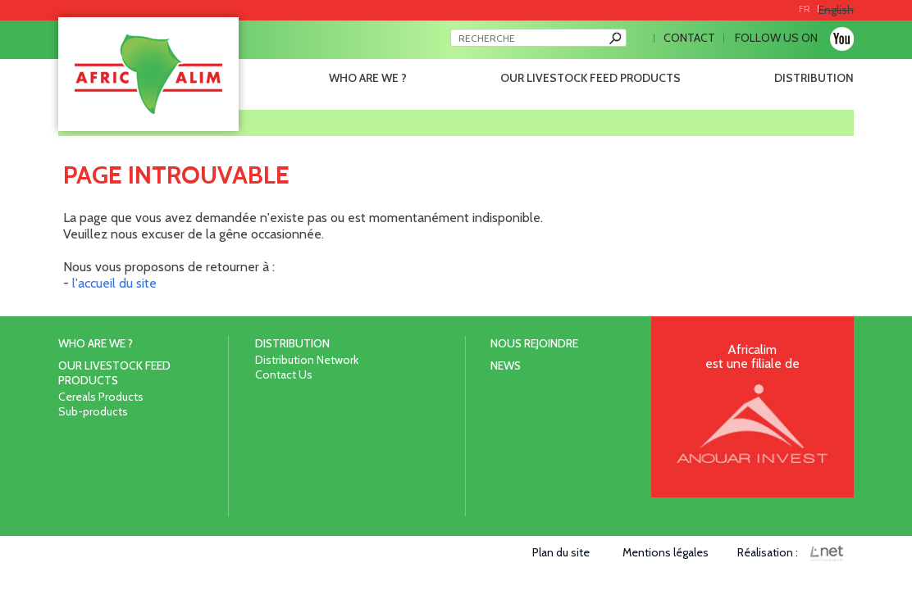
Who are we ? (368, 77)
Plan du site (561, 552)
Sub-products (93, 411)
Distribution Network (306, 359)
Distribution (814, 77)
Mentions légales (665, 552)
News (505, 365)
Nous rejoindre (534, 343)
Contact (689, 37)
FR (804, 8)
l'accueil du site (114, 283)
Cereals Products (101, 396)
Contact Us (283, 374)
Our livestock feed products (590, 77)
